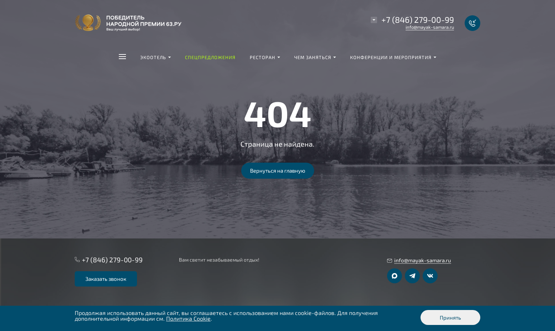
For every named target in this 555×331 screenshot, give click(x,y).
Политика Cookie (188, 318)
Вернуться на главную (277, 170)
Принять (450, 317)
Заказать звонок (105, 278)
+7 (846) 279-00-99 (417, 20)
